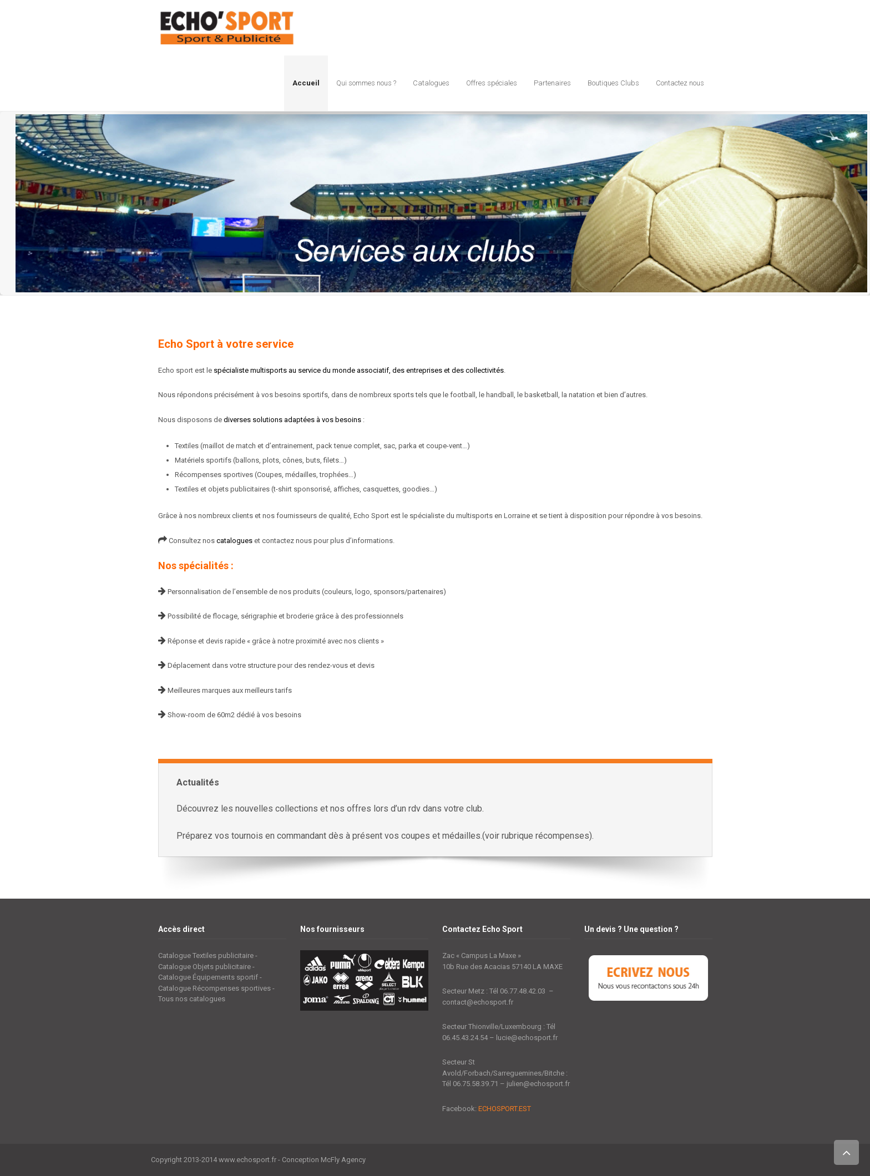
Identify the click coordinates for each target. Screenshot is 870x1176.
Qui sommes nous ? (366, 83)
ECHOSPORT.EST (504, 1108)
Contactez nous (680, 83)
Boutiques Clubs (613, 83)
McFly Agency (343, 1159)
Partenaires (552, 83)
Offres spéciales (491, 83)
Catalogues (431, 83)
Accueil (306, 83)
